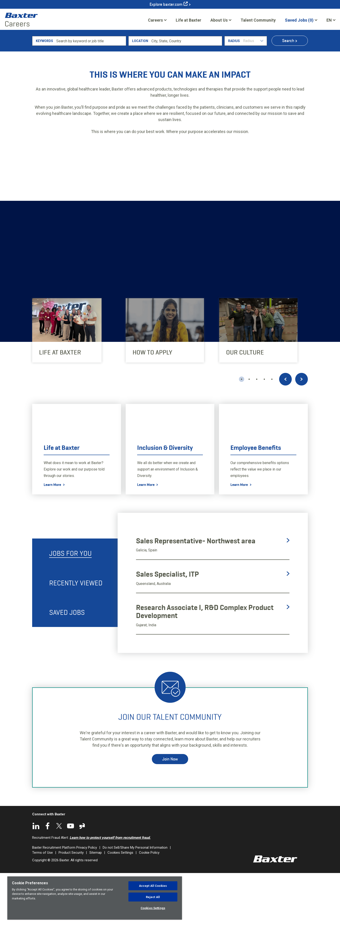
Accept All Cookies (153, 885)
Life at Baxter (188, 20)
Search (288, 94)
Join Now (170, 812)
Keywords (44, 94)
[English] (330, 20)
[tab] (75, 607)
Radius (234, 94)
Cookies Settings (153, 908)
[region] (94, 898)
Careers (155, 20)
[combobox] (186, 94)
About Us (219, 20)
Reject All (153, 897)
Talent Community (258, 22)
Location (140, 94)
